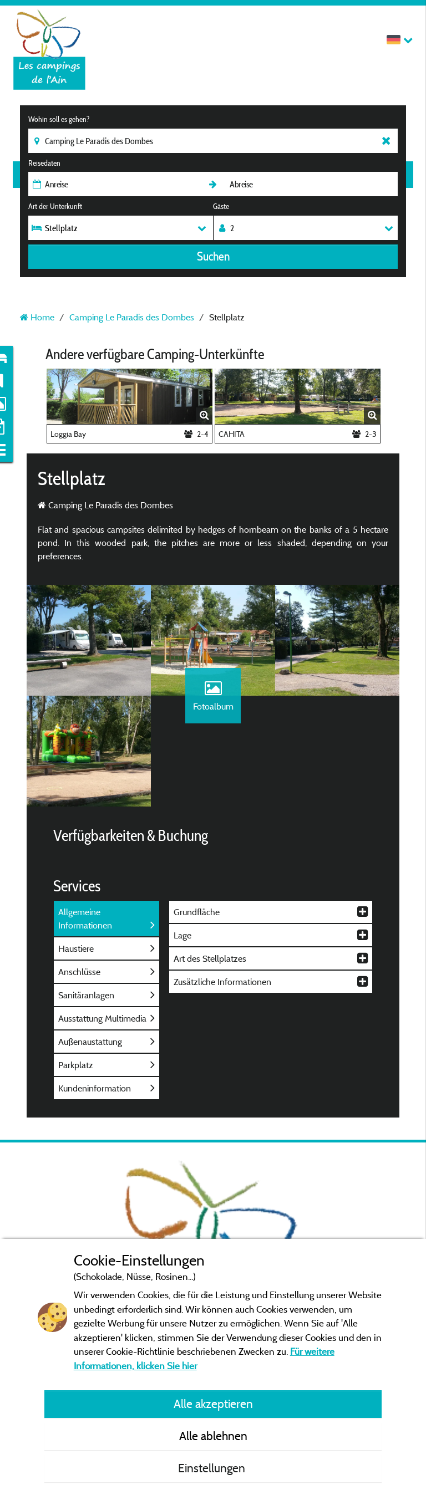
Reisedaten (44, 163)
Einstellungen (213, 1468)
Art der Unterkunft (55, 206)
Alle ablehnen (213, 1435)
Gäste (221, 206)
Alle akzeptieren (213, 1403)
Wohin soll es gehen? (58, 119)
